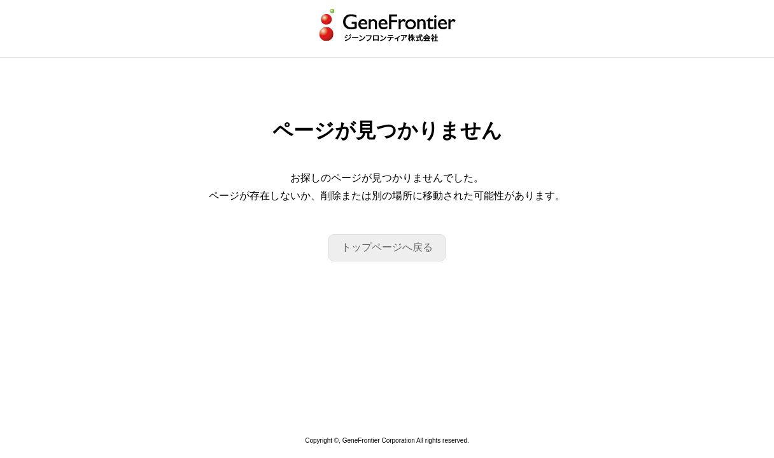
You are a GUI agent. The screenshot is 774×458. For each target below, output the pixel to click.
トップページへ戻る (387, 247)
